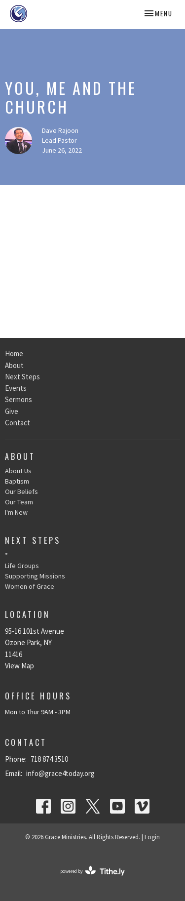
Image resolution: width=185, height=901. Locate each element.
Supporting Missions (35, 576)
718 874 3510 (49, 759)
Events (16, 388)
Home (14, 353)
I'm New (16, 512)
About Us (18, 470)
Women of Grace (29, 586)
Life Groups (22, 565)
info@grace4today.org (60, 773)
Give (11, 411)
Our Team (19, 501)
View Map (19, 665)
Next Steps (22, 376)
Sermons (18, 399)
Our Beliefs (21, 491)
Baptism (17, 481)
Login (152, 837)
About (14, 365)
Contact (17, 422)
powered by (92, 871)
